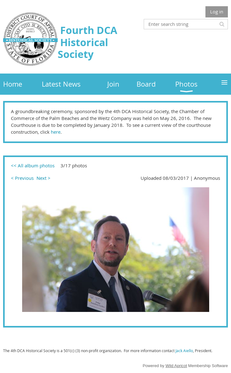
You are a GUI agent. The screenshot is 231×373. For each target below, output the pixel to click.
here (55, 132)
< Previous (22, 178)
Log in (216, 11)
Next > (43, 178)
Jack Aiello (184, 350)
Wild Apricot (176, 365)
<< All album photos (33, 165)
